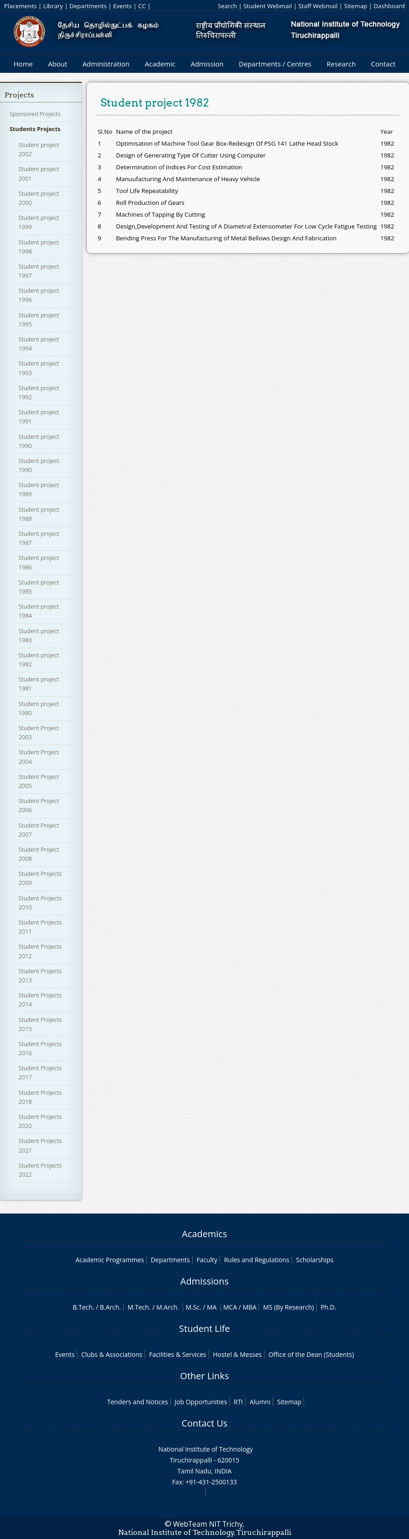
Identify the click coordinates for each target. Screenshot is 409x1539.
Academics (204, 1234)
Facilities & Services (177, 1354)
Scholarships (314, 1259)
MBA (250, 1307)
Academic (160, 63)
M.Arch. (167, 1307)
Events (122, 6)
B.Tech (83, 1307)
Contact (383, 63)
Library (53, 6)
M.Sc (192, 1307)
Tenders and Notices (137, 1401)
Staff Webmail (318, 6)
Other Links (204, 1376)
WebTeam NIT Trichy (208, 1524)
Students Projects (35, 129)
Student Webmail (268, 6)
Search (227, 6)
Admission (207, 63)
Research (341, 63)
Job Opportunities (201, 1401)
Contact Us (204, 1423)
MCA (230, 1307)
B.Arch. (110, 1307)
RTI (238, 1401)
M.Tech (138, 1307)
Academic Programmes (109, 1259)
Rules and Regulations (256, 1259)
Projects (19, 95)
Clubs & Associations (112, 1354)
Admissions (204, 1281)
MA (211, 1307)
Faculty (206, 1259)
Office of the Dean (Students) (311, 1354)
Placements (20, 6)
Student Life (204, 1328)
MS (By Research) (288, 1307)
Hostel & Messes (237, 1354)
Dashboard (389, 6)
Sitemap (355, 6)
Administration (106, 63)
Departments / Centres (275, 63)
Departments (88, 6)
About (57, 63)
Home (23, 63)
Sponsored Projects (35, 114)
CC (142, 6)
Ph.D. (328, 1307)
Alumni (259, 1401)
